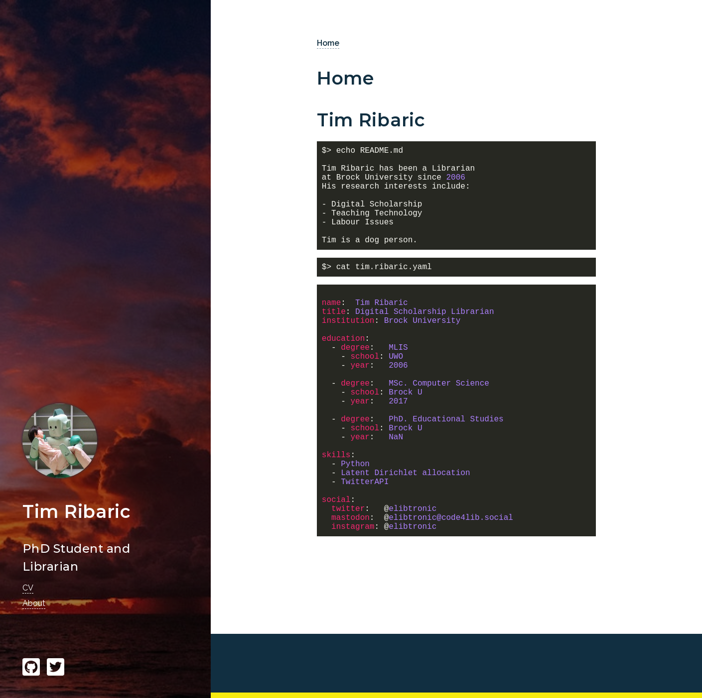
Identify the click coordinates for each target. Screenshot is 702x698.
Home (328, 43)
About (33, 603)
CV (27, 588)
